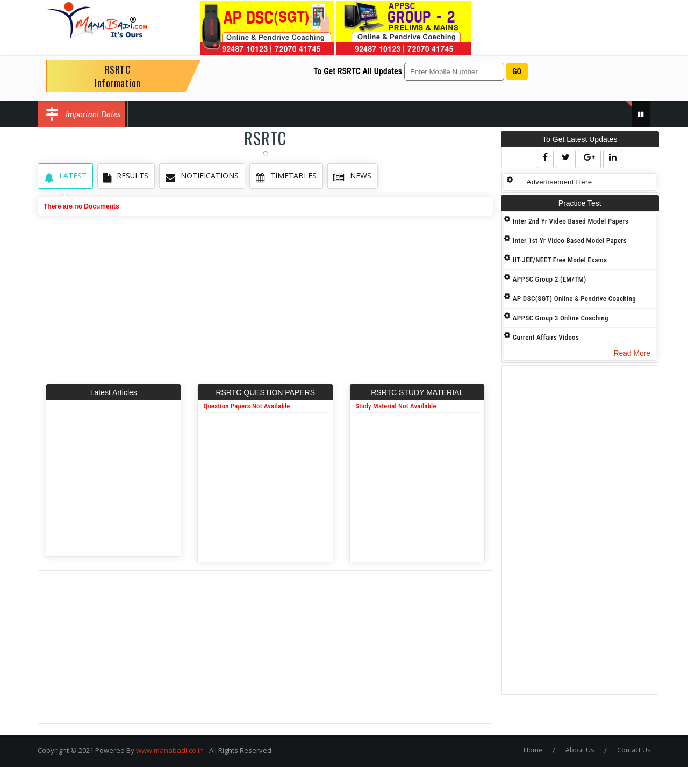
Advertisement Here (559, 182)
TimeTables (283, 176)
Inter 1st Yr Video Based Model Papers (570, 240)
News (349, 176)
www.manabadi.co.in (170, 750)
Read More (631, 353)
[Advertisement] (265, 301)
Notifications (200, 176)
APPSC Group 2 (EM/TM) (550, 279)
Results (125, 176)
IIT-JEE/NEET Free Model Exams (560, 260)
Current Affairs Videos (546, 337)
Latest (65, 176)
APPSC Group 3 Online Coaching (561, 318)
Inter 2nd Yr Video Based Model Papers (571, 221)
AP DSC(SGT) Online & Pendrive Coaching (575, 299)
